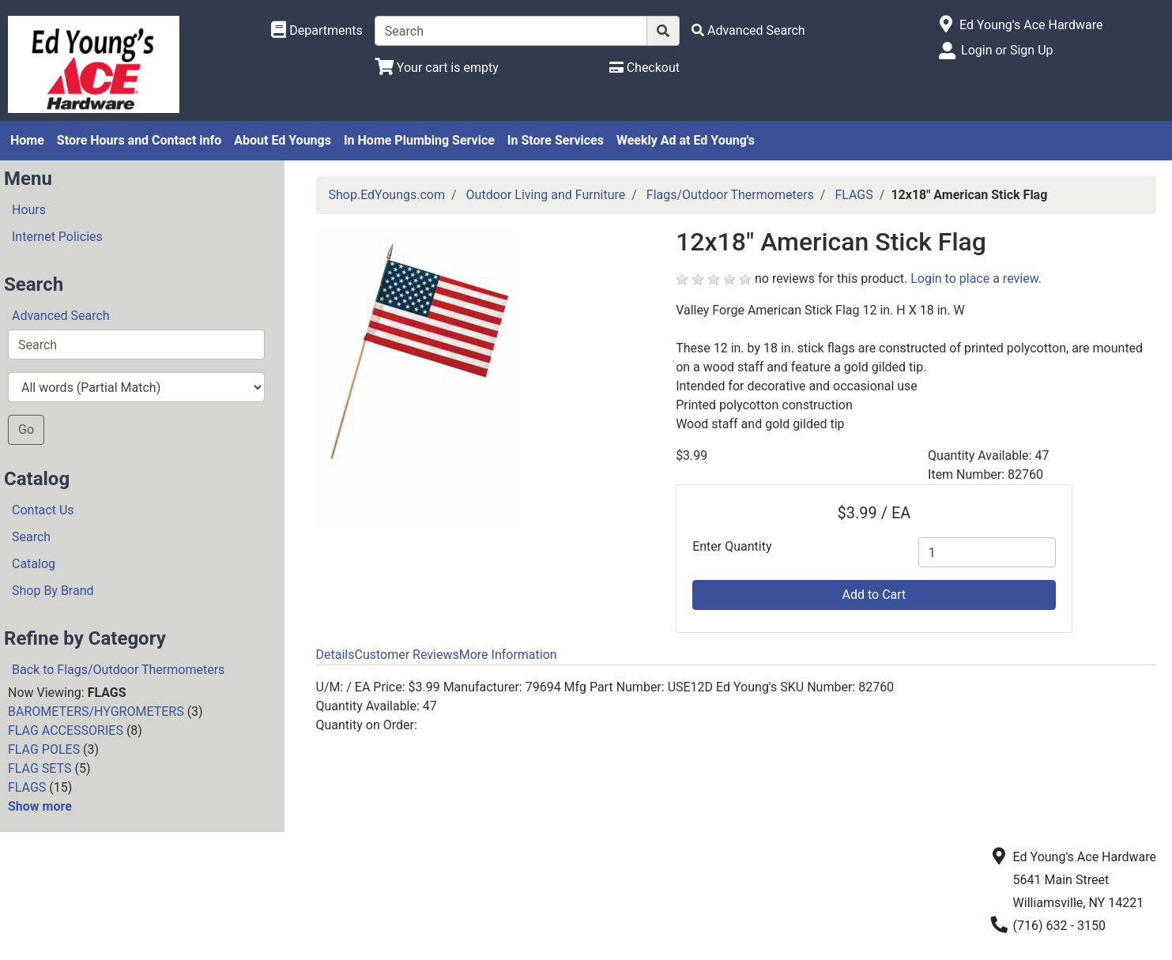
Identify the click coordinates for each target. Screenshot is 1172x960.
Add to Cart (874, 594)
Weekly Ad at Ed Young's (685, 140)
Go (26, 429)
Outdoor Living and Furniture (546, 194)
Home (27, 140)
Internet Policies (57, 236)
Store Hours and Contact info (139, 140)
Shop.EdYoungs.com (387, 194)
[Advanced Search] (748, 30)
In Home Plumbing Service (419, 140)
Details (335, 654)
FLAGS (27, 787)
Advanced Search (61, 315)
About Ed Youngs (282, 140)
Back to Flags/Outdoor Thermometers (118, 669)
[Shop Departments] (317, 30)
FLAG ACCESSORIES (65, 730)
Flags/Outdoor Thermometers (730, 194)
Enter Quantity (731, 546)
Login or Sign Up (1007, 50)
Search (31, 536)
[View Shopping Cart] (437, 67)
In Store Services (555, 140)
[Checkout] (644, 67)
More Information (508, 654)
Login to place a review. (976, 278)
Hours (29, 209)
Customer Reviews (406, 654)
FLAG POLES (44, 749)
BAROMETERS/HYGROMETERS (96, 711)
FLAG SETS (40, 768)
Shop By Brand (53, 590)
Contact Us (43, 510)
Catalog (33, 563)
